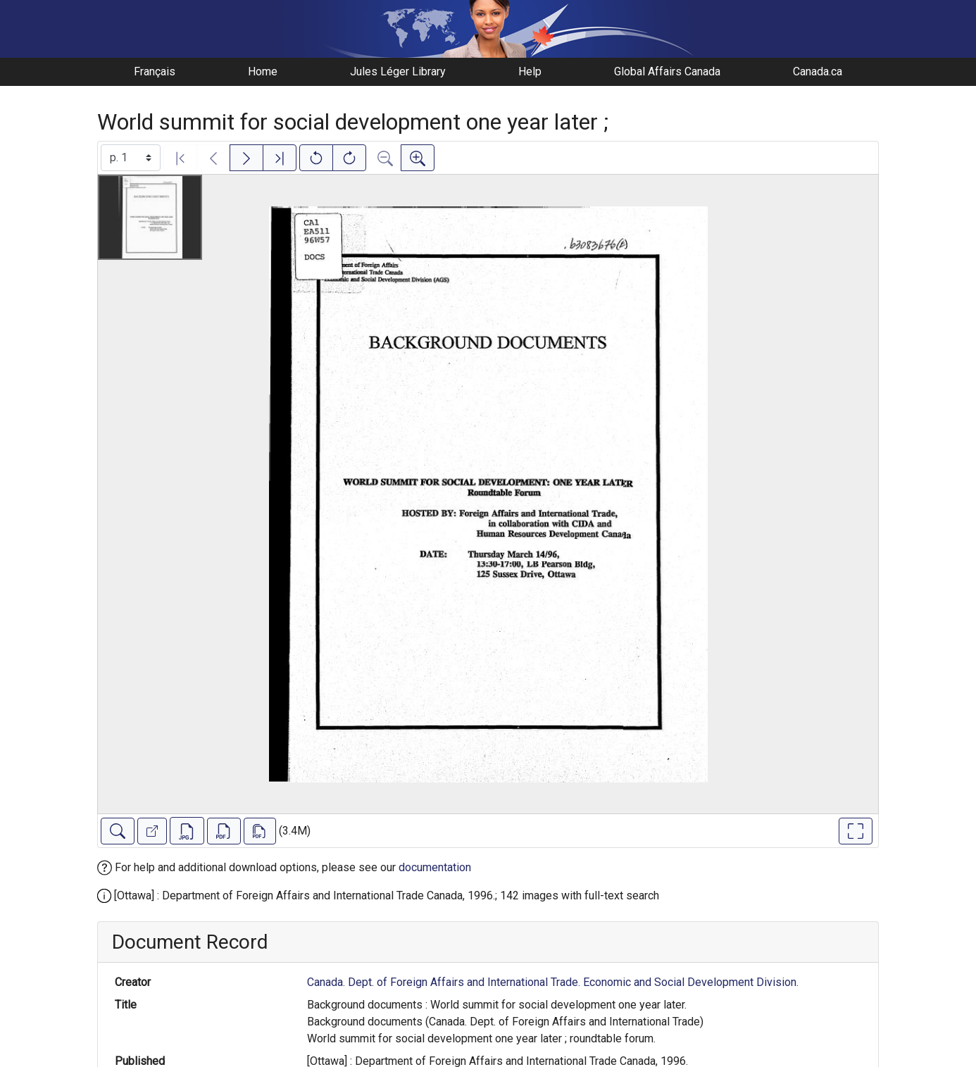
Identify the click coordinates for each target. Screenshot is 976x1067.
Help (530, 71)
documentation (435, 867)
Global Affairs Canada (667, 71)
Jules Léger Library (398, 71)
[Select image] (131, 157)
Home (262, 71)
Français (154, 71)
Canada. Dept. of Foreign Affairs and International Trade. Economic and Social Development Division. (553, 982)
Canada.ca (817, 71)
